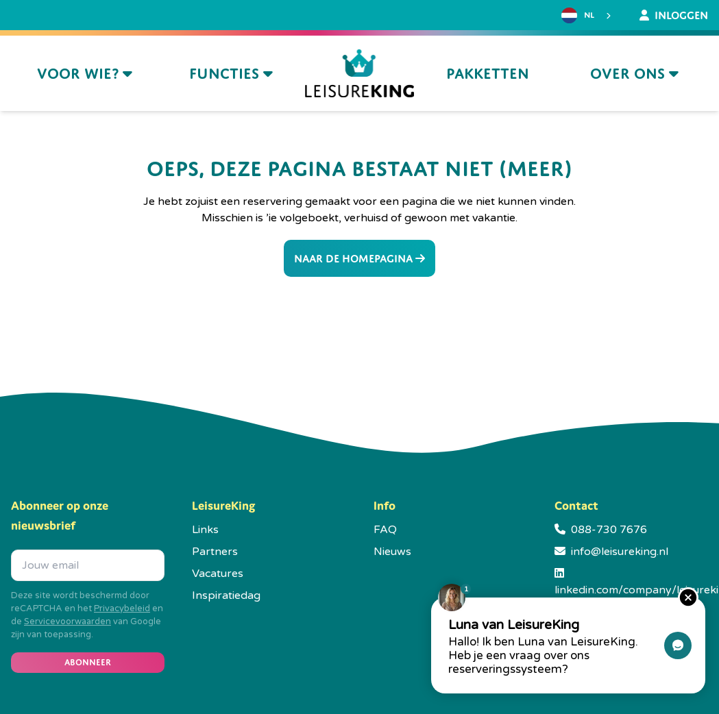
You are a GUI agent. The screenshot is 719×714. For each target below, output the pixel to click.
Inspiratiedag (226, 595)
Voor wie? (84, 73)
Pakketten (487, 73)
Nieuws (392, 551)
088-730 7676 (609, 530)
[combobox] (587, 15)
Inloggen (673, 15)
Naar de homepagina (359, 258)
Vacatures (217, 573)
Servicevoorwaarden (67, 621)
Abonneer (87, 662)
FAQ (385, 530)
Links (205, 530)
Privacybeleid (122, 608)
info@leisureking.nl (619, 551)
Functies (231, 73)
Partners (215, 551)
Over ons (634, 73)
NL (577, 15)
